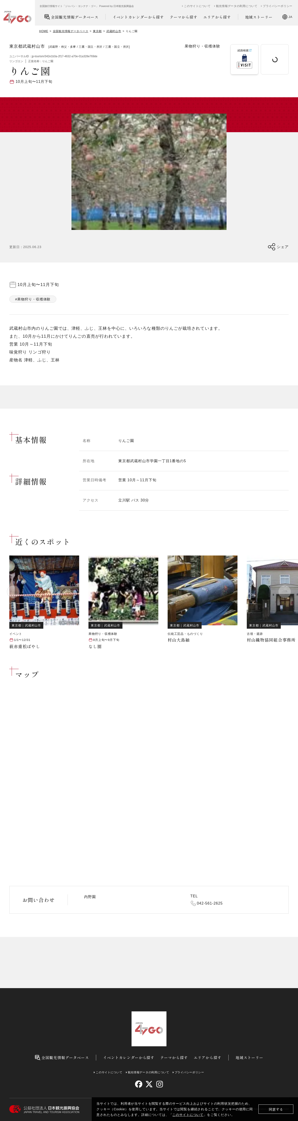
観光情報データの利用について (236, 6)
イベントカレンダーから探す (138, 17)
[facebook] (139, 1084)
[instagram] (159, 1084)
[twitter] (149, 1084)
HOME (43, 31)
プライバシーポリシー (277, 6)
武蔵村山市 (113, 31)
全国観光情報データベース (71, 17)
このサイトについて (187, 1115)
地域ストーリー (259, 17)
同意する (276, 1109)
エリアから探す (217, 17)
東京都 (97, 31)
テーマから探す (183, 17)
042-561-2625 (210, 903)
